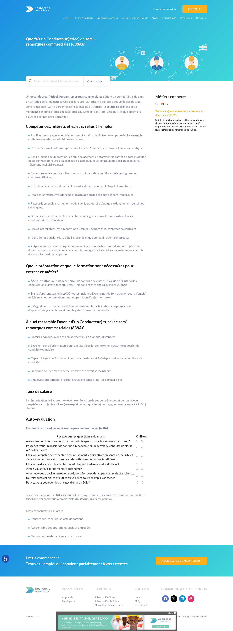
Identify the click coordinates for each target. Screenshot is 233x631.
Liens (137, 597)
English (201, 18)
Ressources (186, 18)
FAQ (137, 601)
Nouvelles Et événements (135, 18)
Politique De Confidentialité (195, 616)
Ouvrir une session (164, 9)
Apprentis (67, 597)
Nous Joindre (169, 18)
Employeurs (68, 601)
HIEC (30, 616)
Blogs (155, 18)
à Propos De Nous (84, 18)
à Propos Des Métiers (107, 18)
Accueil (67, 18)
